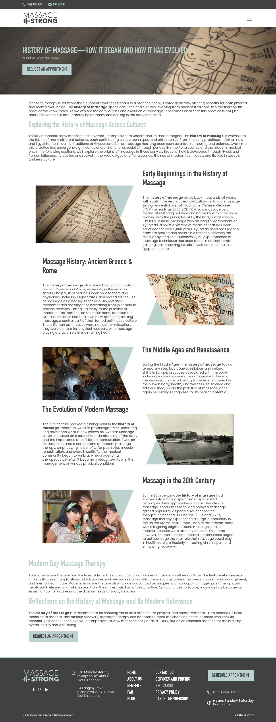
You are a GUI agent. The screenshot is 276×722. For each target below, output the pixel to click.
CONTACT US (59, 4)
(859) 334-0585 (35, 4)
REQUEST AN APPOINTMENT (47, 69)
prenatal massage (211, 507)
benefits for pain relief (101, 447)
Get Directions (89, 680)
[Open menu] (250, 18)
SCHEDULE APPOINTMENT (230, 675)
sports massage (173, 507)
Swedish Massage (119, 432)
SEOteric (249, 715)
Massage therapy (43, 103)
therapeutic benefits (59, 459)
